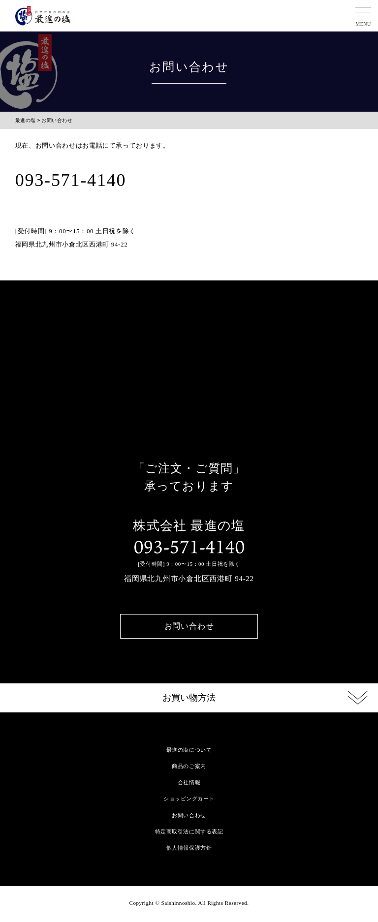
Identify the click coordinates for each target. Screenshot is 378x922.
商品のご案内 (189, 766)
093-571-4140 (189, 547)
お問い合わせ (189, 626)
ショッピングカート (189, 798)
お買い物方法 (189, 698)
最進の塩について (189, 750)
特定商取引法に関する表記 (189, 831)
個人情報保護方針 (189, 848)
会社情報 (189, 782)
